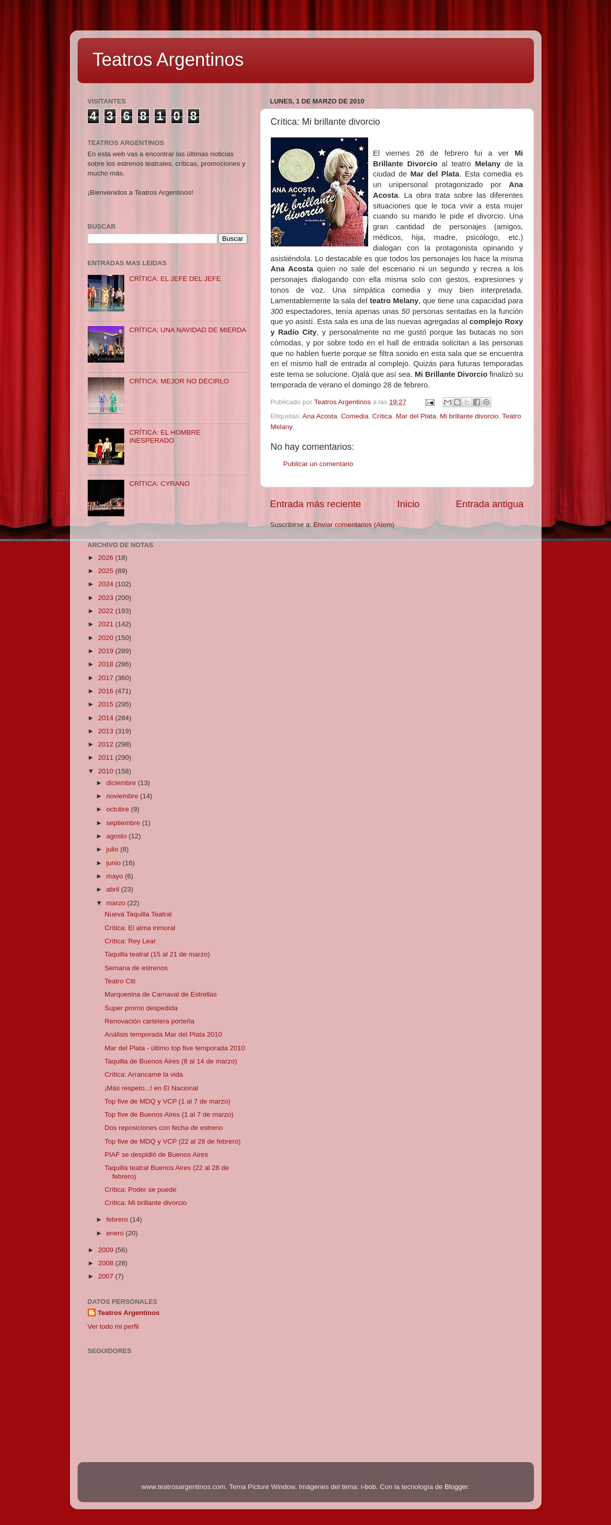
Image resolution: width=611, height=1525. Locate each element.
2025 (106, 571)
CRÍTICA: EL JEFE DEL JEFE (175, 278)
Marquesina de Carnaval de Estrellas (160, 994)
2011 (106, 757)
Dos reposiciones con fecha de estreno (163, 1127)
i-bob (368, 1487)
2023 (106, 597)
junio (114, 863)
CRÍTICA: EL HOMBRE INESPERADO (165, 436)
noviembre (123, 796)
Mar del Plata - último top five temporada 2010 (174, 1048)
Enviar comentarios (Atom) (353, 524)
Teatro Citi (119, 981)
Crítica (382, 416)
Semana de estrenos (136, 968)
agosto (117, 836)
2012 (106, 744)
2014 (106, 718)
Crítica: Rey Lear (130, 941)
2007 (106, 1276)
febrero (118, 1219)
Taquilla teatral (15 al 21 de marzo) (157, 954)
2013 (106, 731)
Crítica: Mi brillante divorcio (145, 1203)
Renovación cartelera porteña (149, 1021)
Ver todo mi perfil (113, 1326)
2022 (106, 611)
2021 (106, 624)
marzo (116, 903)
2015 (106, 704)
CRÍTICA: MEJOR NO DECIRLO (179, 381)
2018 (106, 664)
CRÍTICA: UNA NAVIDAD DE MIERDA (187, 330)
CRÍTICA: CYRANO (159, 483)
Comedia (354, 416)
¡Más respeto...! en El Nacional (151, 1088)
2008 (106, 1263)
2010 (106, 771)
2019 (106, 651)
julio (113, 849)
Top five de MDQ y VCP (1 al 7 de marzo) (167, 1101)
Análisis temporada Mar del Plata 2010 (163, 1034)
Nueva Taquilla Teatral (137, 914)
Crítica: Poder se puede (140, 1189)
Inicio (409, 504)
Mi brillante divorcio (469, 416)
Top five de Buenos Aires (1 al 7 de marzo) (168, 1114)
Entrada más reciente (316, 504)
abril (113, 889)
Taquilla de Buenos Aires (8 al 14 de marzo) (170, 1061)
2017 (106, 678)
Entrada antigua (489, 504)
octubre (118, 809)
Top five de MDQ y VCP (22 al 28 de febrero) (172, 1141)
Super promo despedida (140, 1008)
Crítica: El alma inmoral (139, 928)
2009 (106, 1250)
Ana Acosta (320, 416)
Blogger (456, 1487)
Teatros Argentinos (168, 59)
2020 (106, 638)
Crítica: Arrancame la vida (143, 1074)
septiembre (124, 823)
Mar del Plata (416, 416)
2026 (106, 557)
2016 (106, 691)
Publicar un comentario (318, 464)
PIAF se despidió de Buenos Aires (156, 1154)
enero (116, 1233)
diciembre (122, 783)
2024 (106, 584)
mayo (115, 876)
